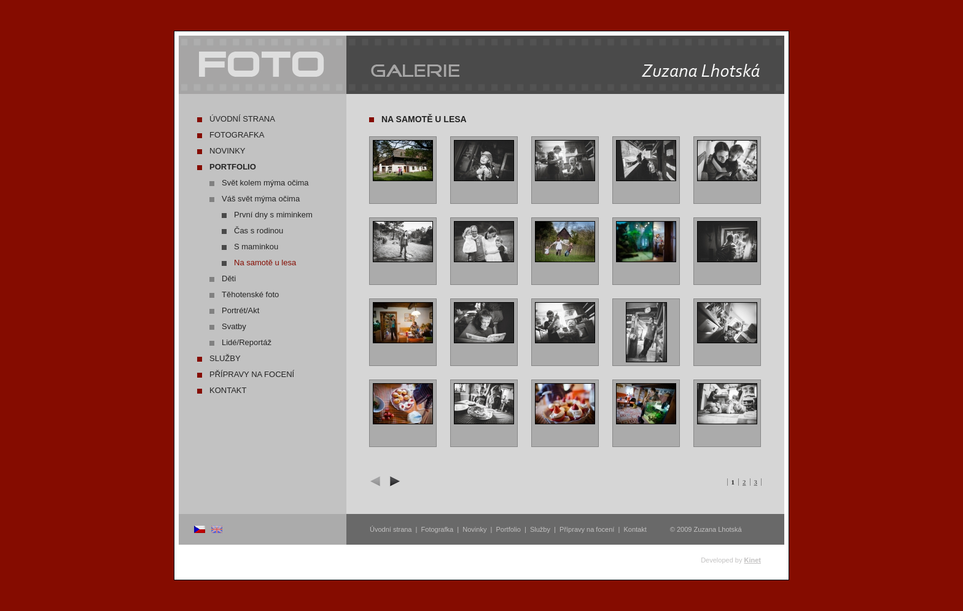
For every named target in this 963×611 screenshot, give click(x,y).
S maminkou (256, 246)
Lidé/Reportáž (246, 342)
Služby (225, 358)
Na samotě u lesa (265, 262)
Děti (229, 278)
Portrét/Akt (240, 310)
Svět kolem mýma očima (265, 182)
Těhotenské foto (250, 294)
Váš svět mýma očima (261, 198)
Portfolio (232, 166)
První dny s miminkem (273, 214)
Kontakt (227, 390)
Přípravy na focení (251, 374)
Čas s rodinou (258, 230)
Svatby (234, 326)
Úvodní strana (242, 118)
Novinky (227, 150)
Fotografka (236, 134)
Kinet (753, 560)
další (393, 481)
